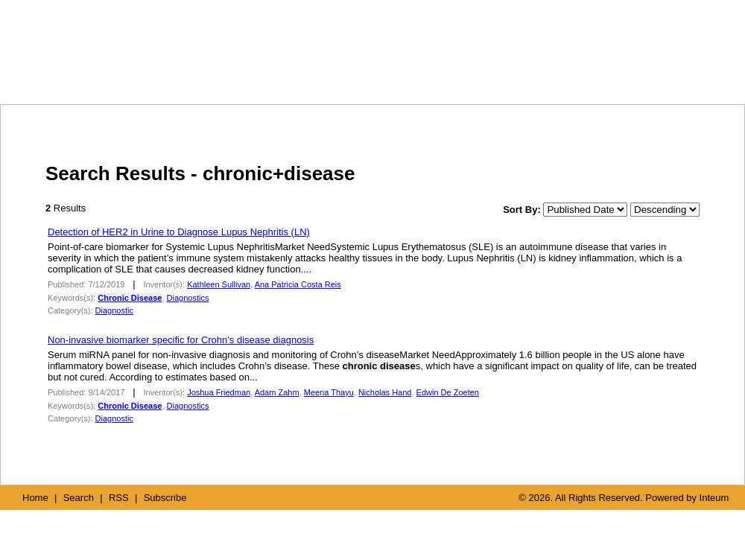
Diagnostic (114, 310)
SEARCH (519, 73)
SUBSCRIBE (671, 73)
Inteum (714, 497)
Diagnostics (188, 297)
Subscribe (165, 497)
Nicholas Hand (385, 392)
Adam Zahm (277, 392)
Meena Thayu (329, 392)
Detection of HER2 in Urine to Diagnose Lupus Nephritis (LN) (179, 231)
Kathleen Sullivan (218, 284)
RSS (119, 497)
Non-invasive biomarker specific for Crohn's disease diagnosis (181, 339)
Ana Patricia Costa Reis (298, 284)
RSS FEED (589, 72)
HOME (447, 73)
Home (35, 497)
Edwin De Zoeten (447, 392)
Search (78, 497)
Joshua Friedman (218, 392)
